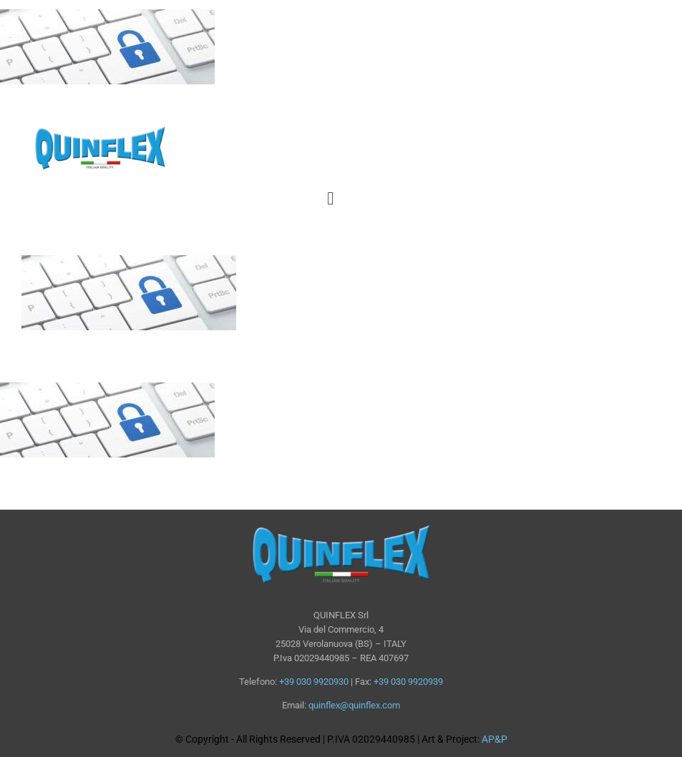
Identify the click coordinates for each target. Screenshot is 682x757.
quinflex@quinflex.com (354, 705)
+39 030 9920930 (314, 681)
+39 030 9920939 (408, 681)
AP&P (494, 739)
